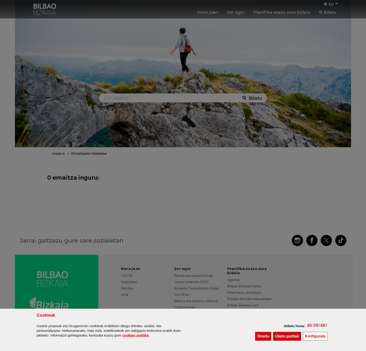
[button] (309, 325)
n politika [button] (135, 335)
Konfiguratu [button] (316, 336)
